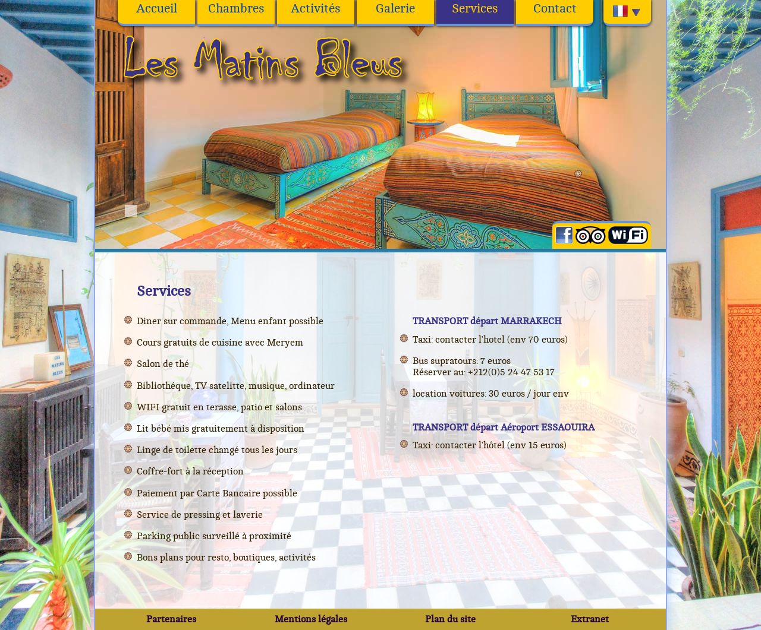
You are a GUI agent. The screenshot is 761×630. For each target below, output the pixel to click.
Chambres (236, 8)
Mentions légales (311, 619)
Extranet (590, 619)
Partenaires (171, 619)
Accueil (156, 8)
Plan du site (450, 619)
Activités (316, 8)
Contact (555, 8)
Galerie (395, 8)
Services (475, 8)
